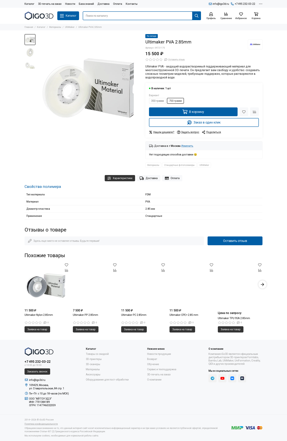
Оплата (117, 3)
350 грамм (157, 100)
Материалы (55, 27)
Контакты (131, 3)
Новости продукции (159, 353)
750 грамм (175, 100)
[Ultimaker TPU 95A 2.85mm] (240, 284)
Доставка (103, 3)
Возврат (152, 359)
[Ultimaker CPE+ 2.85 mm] (191, 284)
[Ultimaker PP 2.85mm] (95, 284)
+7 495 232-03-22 (243, 3)
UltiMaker (69, 27)
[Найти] (196, 15)
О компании (154, 379)
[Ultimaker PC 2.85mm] (143, 284)
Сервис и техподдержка (161, 369)
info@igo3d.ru (219, 3)
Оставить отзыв (235, 241)
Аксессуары (93, 374)
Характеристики (119, 178)
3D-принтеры (94, 359)
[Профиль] (211, 16)
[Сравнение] (226, 16)
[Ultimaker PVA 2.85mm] (89, 86)
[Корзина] (256, 16)
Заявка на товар (37, 329)
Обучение (153, 364)
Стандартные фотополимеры (179, 165)
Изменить (187, 146)
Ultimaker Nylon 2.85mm (39, 314)
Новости (70, 3)
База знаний (86, 3)
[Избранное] (241, 16)
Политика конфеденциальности (41, 424)
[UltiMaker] (255, 44)
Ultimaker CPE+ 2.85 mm (183, 314)
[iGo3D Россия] (39, 15)
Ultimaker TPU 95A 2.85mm (234, 318)
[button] (262, 284)
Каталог (29, 3)
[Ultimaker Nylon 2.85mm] (47, 284)
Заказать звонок (37, 371)
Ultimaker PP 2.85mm (85, 314)
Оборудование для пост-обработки (107, 379)
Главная (29, 27)
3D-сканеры (93, 364)
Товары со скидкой (97, 353)
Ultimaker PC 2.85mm (133, 314)
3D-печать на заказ (49, 3)
